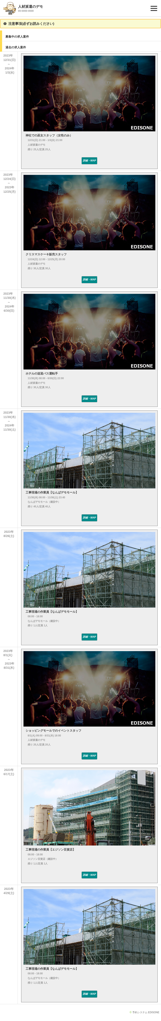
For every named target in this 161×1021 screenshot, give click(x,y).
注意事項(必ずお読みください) (29, 23)
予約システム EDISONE (145, 1012)
